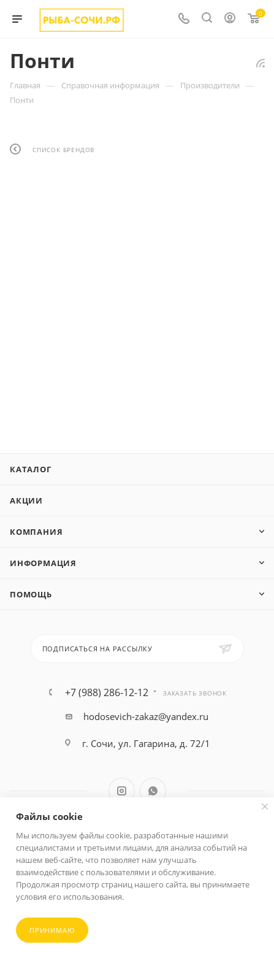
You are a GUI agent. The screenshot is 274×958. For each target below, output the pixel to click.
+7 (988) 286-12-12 (106, 692)
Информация (43, 563)
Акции (26, 500)
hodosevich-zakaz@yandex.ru (145, 716)
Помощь (31, 594)
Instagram (121, 791)
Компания (36, 531)
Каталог (30, 469)
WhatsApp (153, 791)
